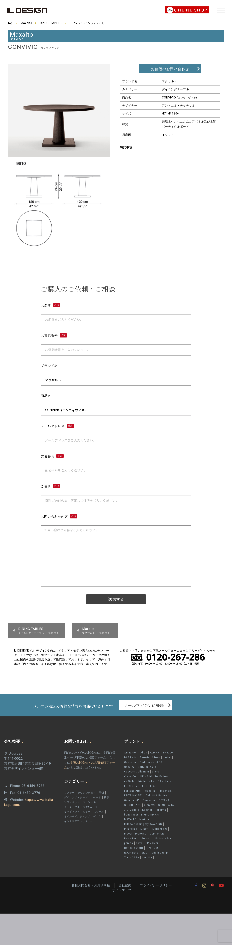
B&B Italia (130, 757)
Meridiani (145, 819)
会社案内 (125, 885)
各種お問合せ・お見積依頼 (91, 885)
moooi (128, 833)
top (10, 23)
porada (128, 843)
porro (139, 843)
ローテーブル (72, 807)
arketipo (167, 752)
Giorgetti (149, 805)
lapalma (161, 809)
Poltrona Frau (164, 838)
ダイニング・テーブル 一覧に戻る (38, 630)
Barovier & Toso (150, 757)
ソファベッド (72, 802)
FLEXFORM (131, 786)
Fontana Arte (132, 790)
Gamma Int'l (132, 800)
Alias (143, 752)
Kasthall (147, 809)
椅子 (106, 797)
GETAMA (164, 800)
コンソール (89, 802)
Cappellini (130, 762)
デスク (97, 816)
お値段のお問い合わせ (170, 69)
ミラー (87, 811)
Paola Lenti (131, 838)
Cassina (129, 767)
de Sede (129, 781)
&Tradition (130, 752)
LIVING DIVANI (150, 814)
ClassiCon (130, 776)
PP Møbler (152, 843)
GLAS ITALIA (166, 805)
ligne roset (131, 814)
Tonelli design (159, 852)
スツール (99, 811)
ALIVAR (154, 752)
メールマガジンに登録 (144, 705)
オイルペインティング (77, 816)
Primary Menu (221, 10)
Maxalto (26, 23)
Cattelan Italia (147, 767)
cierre (156, 771)
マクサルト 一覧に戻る (96, 630)
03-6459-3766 (33, 786)
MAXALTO (130, 819)
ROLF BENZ (131, 852)
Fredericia (165, 790)
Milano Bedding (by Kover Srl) (143, 824)
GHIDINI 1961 (132, 805)
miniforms (130, 829)
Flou (153, 786)
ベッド (97, 797)
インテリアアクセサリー (78, 821)
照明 (101, 792)
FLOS (144, 786)
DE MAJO (146, 776)
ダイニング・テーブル (77, 797)
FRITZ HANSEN (133, 795)
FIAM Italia (164, 781)
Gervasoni (149, 800)
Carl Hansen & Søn (152, 762)
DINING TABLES (51, 23)
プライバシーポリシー (156, 885)
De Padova (162, 776)
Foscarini (150, 790)
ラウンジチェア (87, 792)
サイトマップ (121, 890)
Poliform (147, 838)
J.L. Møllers (131, 809)
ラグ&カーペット (93, 807)
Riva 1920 (152, 848)
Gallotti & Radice (156, 795)
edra (152, 781)
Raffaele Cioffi (133, 848)
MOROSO (141, 833)
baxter (167, 757)
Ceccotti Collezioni (136, 771)
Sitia (144, 852)
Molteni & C (159, 829)
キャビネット (72, 811)
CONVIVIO (87, 23)
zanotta (147, 857)
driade (142, 781)
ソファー (69, 792)
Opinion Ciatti (158, 833)
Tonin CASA (131, 857)
